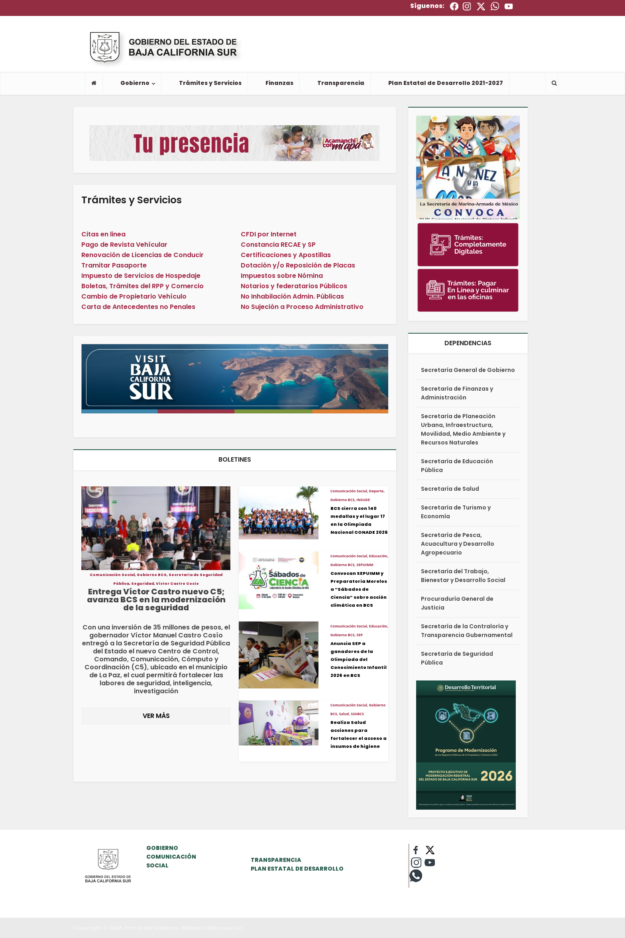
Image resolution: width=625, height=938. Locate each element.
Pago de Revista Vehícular (124, 244)
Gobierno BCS (152, 574)
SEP (359, 634)
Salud (344, 713)
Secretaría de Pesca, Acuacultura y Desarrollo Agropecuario (457, 544)
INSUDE (363, 499)
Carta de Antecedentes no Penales (138, 306)
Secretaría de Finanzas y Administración (457, 393)
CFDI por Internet (269, 234)
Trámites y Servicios (210, 83)
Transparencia (340, 83)
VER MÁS (156, 715)
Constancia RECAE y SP (278, 244)
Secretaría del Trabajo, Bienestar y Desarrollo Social (463, 575)
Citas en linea (103, 234)
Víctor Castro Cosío (177, 583)
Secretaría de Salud (450, 489)
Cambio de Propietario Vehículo (134, 296)
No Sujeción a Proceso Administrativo (302, 306)
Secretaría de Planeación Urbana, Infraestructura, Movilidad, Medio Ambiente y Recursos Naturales (463, 429)
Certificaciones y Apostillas (286, 255)
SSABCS (357, 713)
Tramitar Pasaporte (114, 265)
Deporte (376, 491)
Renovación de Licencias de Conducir (142, 255)
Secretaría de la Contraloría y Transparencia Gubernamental (467, 630)
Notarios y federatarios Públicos (294, 286)
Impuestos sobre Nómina (282, 275)
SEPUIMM (364, 564)
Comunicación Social (112, 574)
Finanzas (279, 83)
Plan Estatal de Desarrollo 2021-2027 (445, 83)
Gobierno (134, 83)
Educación (378, 555)
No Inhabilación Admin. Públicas (292, 296)
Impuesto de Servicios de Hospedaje (140, 275)
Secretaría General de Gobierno (468, 370)
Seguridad (142, 583)
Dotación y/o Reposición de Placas (298, 265)
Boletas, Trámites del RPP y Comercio (142, 286)
